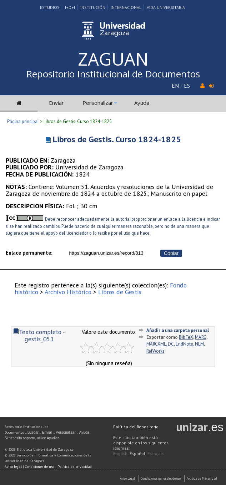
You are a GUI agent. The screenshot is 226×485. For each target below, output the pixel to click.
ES (187, 85)
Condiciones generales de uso (161, 478)
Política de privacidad (74, 466)
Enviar (56, 102)
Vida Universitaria (166, 7)
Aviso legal (13, 466)
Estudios (50, 7)
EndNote (184, 344)
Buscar (33, 432)
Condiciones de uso (39, 466)
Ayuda (141, 102)
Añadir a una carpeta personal (177, 330)
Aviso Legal (127, 478)
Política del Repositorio (136, 426)
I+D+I (70, 7)
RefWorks (155, 351)
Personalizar (97, 102)
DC (171, 344)
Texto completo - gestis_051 (39, 335)
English (120, 453)
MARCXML (156, 344)
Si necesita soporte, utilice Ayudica (32, 438)
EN (175, 85)
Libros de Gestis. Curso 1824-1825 (117, 139)
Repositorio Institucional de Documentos (113, 73)
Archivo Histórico (68, 292)
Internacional (126, 7)
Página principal (23, 121)
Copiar (171, 253)
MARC (200, 337)
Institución (92, 7)
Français (155, 453)
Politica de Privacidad (201, 478)
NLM (199, 344)
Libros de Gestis (119, 292)
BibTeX (186, 337)
